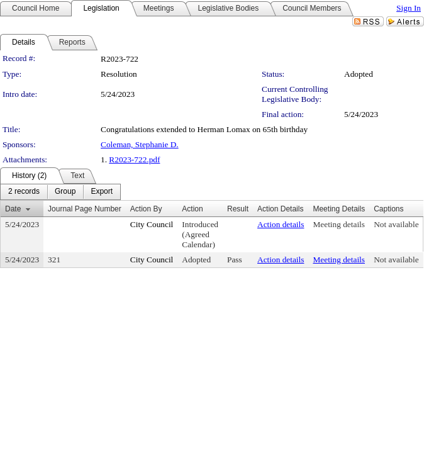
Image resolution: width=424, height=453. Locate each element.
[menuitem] (24, 191)
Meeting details (339, 224)
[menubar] (60, 192)
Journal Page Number (84, 208)
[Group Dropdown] (65, 191)
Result (237, 208)
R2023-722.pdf (134, 159)
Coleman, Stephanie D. (140, 144)
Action (192, 208)
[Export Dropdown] (101, 191)
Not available (396, 224)
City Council (152, 224)
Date (13, 208)
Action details (280, 224)
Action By (146, 208)
